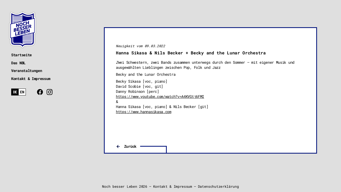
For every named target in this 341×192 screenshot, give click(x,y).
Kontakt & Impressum (30, 78)
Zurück (130, 146)
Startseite (21, 54)
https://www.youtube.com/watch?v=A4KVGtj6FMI (160, 96)
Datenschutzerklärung (218, 186)
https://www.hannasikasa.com (143, 111)
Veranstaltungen (26, 70)
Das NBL (18, 62)
